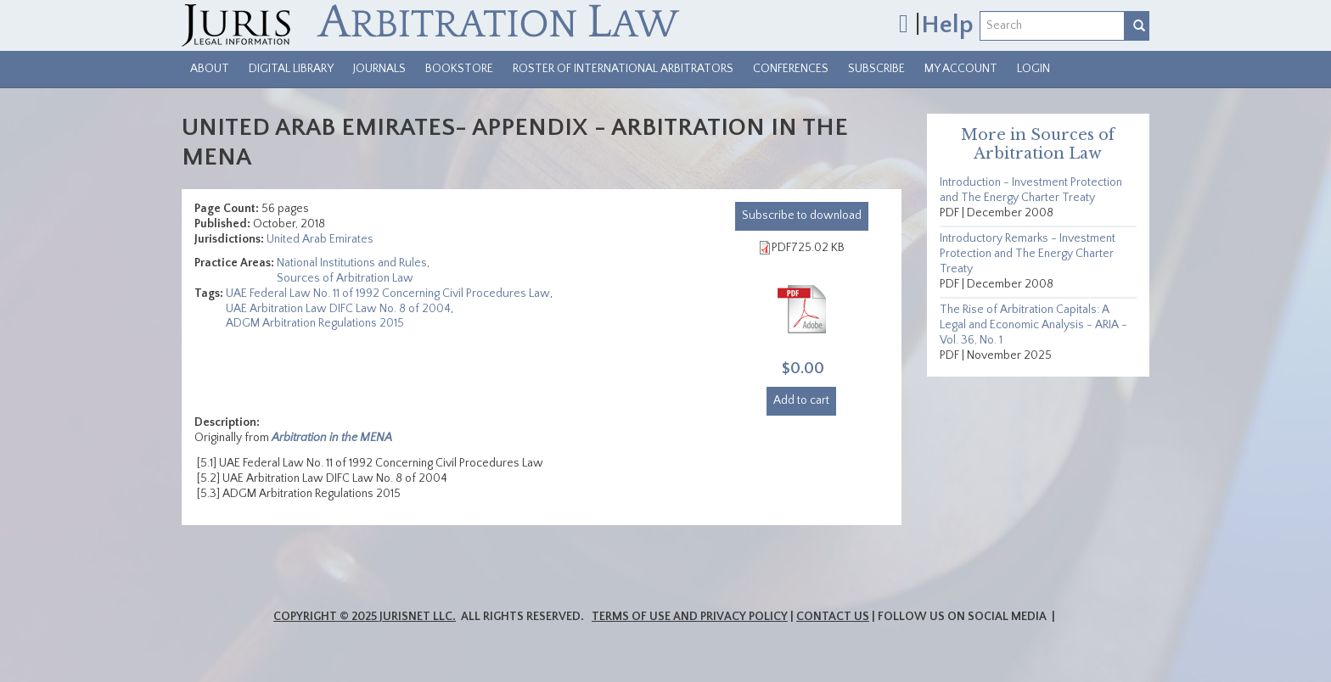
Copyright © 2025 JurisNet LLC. (364, 616)
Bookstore (459, 68)
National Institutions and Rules (352, 263)
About (209, 68)
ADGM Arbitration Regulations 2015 (315, 323)
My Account (960, 68)
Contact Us (832, 616)
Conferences (790, 68)
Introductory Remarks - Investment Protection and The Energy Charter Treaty (1027, 254)
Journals (379, 68)
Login (1033, 68)
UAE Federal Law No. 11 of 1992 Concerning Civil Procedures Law (388, 293)
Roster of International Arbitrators (623, 68)
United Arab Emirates (320, 239)
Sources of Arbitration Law (345, 278)
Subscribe (876, 68)
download (802, 215)
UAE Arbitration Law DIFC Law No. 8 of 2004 (338, 309)
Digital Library (291, 68)
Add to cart (801, 400)
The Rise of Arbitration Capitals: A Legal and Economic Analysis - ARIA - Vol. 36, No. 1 (1033, 325)
